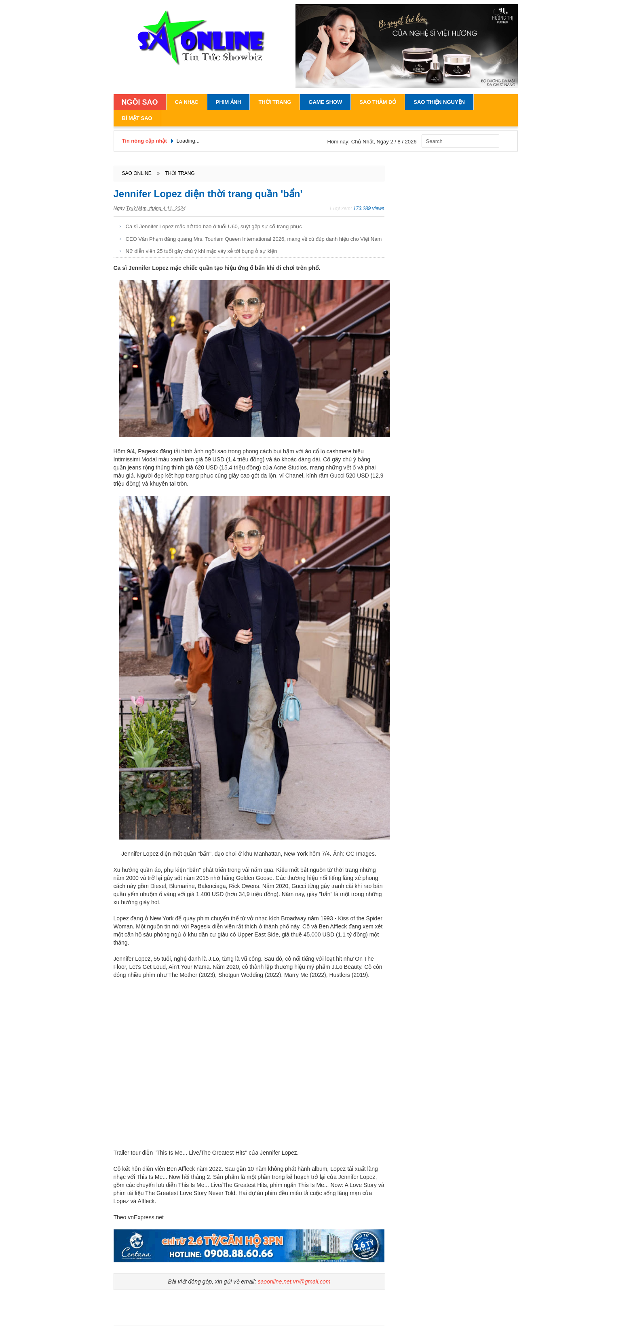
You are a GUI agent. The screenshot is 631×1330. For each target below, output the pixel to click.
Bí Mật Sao (137, 118)
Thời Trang (274, 102)
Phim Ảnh (228, 102)
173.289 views (368, 208)
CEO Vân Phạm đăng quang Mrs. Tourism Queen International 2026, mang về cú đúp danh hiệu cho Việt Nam (254, 239)
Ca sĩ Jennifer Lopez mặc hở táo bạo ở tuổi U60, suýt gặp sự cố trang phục (214, 226)
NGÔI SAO (140, 102)
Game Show (325, 102)
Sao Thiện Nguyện (439, 102)
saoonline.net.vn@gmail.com (293, 1281)
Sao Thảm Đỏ (377, 102)
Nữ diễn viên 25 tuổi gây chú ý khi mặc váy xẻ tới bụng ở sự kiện (201, 251)
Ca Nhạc (186, 102)
